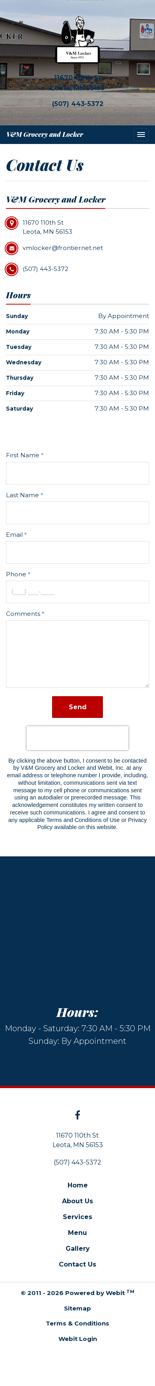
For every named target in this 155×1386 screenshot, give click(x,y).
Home (78, 1185)
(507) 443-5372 (77, 104)
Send (78, 707)
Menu (77, 1232)
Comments (23, 613)
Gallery (78, 1248)
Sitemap (77, 1308)
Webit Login (77, 1338)
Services (77, 1217)
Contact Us (77, 1264)
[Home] (77, 40)
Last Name (22, 495)
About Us (77, 1201)
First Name (22, 455)
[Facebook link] (77, 1116)
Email (14, 534)
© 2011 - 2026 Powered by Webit (77, 1293)
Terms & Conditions (77, 1323)
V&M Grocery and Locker (44, 134)
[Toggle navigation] (141, 134)
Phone (16, 574)
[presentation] (77, 738)
